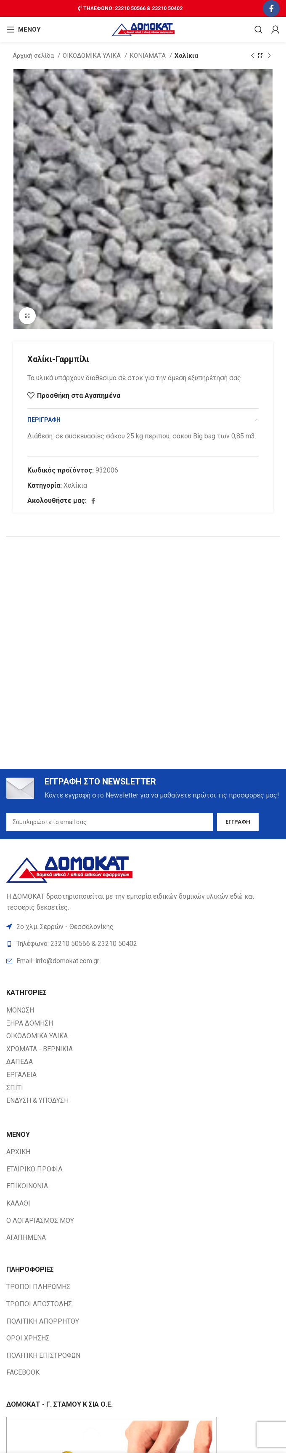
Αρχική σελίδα (34, 55)
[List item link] (143, 961)
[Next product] (269, 55)
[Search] (258, 29)
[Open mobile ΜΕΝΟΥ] (23, 29)
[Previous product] (252, 55)
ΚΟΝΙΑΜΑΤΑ (148, 55)
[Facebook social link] (271, 8)
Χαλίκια (186, 55)
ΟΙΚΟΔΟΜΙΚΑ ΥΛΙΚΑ (92, 55)
